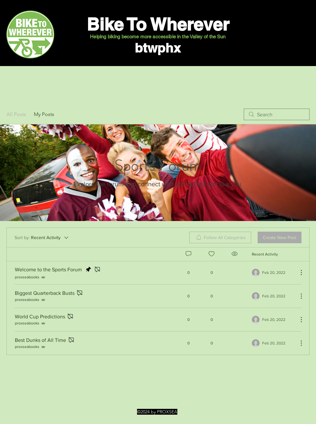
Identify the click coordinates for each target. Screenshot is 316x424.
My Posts (44, 114)
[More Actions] (298, 272)
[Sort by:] (42, 237)
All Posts (16, 114)
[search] (277, 114)
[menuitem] (220, 237)
